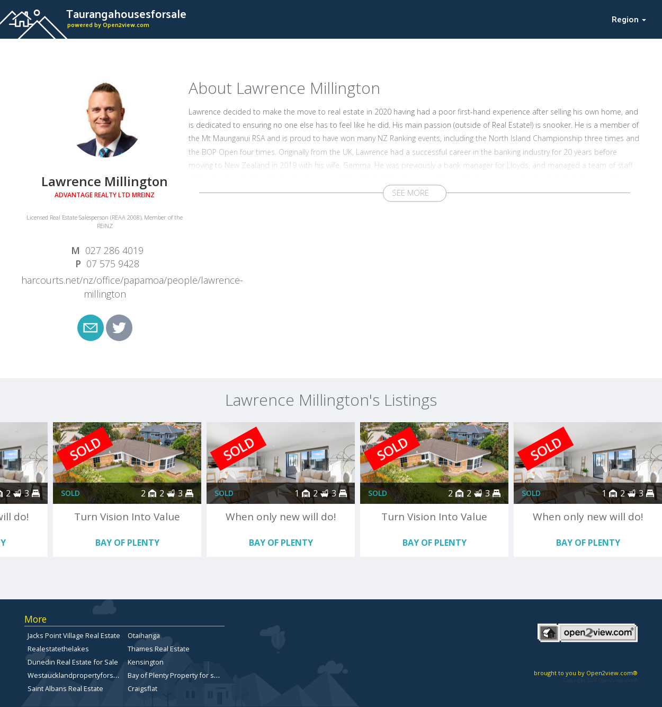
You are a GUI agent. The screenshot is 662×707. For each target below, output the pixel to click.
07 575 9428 (112, 263)
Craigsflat (142, 688)
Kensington (146, 662)
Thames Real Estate (159, 648)
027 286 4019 (114, 250)
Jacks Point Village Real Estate (74, 635)
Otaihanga (144, 635)
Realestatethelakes (58, 648)
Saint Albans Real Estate (65, 688)
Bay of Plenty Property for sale (175, 675)
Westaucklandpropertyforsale (75, 675)
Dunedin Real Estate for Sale (73, 662)
